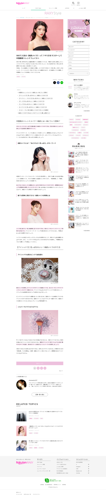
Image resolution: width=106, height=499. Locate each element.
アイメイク (22, 74)
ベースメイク (71, 50)
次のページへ (39, 363)
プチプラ (83, 130)
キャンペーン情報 (53, 8)
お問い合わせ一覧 (27, 494)
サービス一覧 (19, 494)
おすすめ (78, 119)
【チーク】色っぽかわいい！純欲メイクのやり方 (31, 101)
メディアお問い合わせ (61, 464)
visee (41, 418)
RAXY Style (38, 8)
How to (18, 76)
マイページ (39, 466)
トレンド (23, 76)
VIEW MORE (86, 111)
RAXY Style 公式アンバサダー (75, 122)
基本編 (36, 447)
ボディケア (70, 56)
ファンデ (78, 135)
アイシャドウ (77, 124)
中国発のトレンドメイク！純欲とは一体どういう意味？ (33, 92)
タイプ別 (83, 138)
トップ (23, 8)
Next (60, 371)
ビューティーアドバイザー (43, 471)
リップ (83, 127)
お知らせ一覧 (59, 462)
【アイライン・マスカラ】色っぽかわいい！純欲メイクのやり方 (35, 98)
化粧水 (79, 132)
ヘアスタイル (75, 130)
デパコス (71, 135)
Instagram (78, 466)
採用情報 (64, 484)
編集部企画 (85, 119)
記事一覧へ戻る (39, 394)
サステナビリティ (36, 494)
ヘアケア (70, 59)
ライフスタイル (75, 138)
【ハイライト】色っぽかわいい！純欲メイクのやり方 (32, 107)
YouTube (78, 473)
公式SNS (67, 8)
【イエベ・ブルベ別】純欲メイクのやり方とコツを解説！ (33, 110)
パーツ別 (36, 433)
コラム (69, 65)
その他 (69, 68)
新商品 (31, 418)
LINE (77, 468)
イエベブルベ (72, 132)
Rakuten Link (79, 471)
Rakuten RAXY (22, 3)
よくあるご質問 (82, 8)
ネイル (69, 62)
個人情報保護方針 (48, 484)
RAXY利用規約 (60, 471)
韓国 (71, 124)
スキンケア (71, 47)
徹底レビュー (75, 127)
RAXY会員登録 (79, 462)
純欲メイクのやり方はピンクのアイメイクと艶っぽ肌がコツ (34, 113)
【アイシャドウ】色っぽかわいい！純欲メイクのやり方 (33, 95)
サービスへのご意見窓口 (62, 468)
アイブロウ (36, 418)
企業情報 (42, 484)
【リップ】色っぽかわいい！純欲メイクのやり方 (31, 104)
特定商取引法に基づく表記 (62, 473)
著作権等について (57, 484)
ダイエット (85, 135)
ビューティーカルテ (41, 468)
